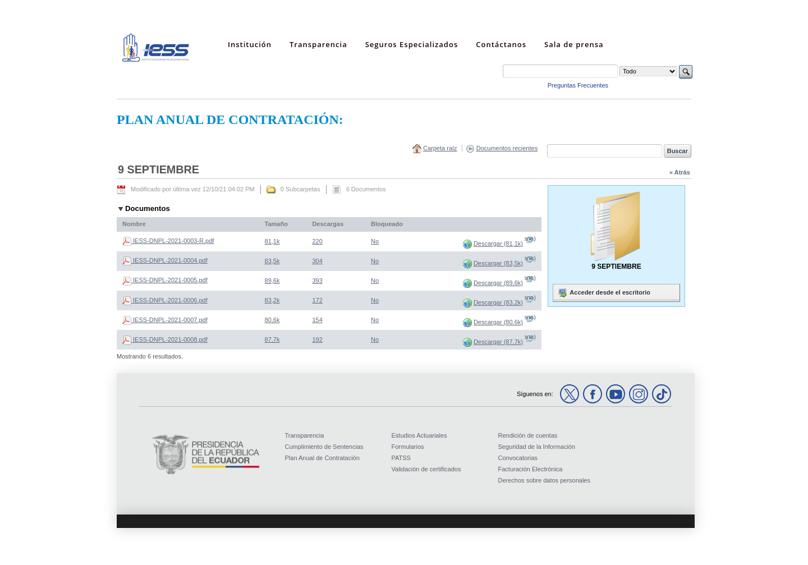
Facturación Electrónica (530, 469)
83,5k (272, 261)
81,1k (272, 241)
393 (317, 280)
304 (317, 261)
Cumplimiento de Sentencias (324, 446)
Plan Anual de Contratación (322, 457)
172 (317, 300)
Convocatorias (518, 457)
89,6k (272, 280)
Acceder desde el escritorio (603, 292)
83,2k (272, 300)
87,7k (272, 339)
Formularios (408, 446)
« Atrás (679, 172)
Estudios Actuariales (419, 435)
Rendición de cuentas (528, 435)
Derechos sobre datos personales (544, 480)
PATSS (401, 457)
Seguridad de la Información (537, 446)
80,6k (272, 319)
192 (317, 339)
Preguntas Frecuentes (578, 85)
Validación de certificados (426, 469)
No (375, 241)
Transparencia (304, 435)
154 (317, 319)
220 (317, 241)
